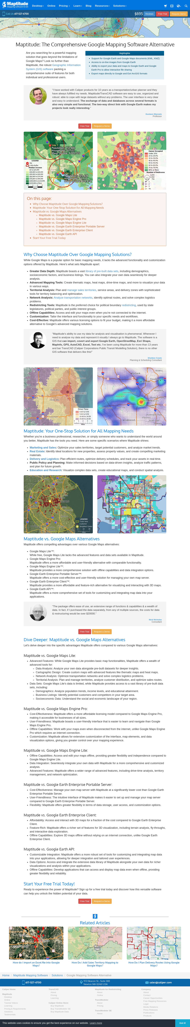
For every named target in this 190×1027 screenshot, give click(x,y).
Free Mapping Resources (154, 1001)
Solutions (119, 5)
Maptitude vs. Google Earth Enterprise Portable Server (72, 226)
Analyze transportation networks (73, 297)
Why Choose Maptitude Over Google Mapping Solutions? (68, 204)
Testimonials (10, 1014)
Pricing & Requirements (15, 1009)
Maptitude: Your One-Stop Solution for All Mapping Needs (68, 207)
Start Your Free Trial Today (49, 237)
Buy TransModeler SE (61, 1009)
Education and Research (45, 470)
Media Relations (150, 1007)
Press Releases (150, 1010)
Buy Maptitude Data (60, 1012)
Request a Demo (102, 126)
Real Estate (37, 451)
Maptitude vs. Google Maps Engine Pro (62, 218)
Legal (145, 1004)
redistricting (129, 305)
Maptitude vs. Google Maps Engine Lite (62, 222)
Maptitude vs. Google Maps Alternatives (57, 211)
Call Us (15, 13)
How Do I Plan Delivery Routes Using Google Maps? (153, 964)
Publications (148, 1013)
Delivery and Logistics (44, 458)
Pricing (64, 5)
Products (147, 1016)
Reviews (149, 14)
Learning (8, 1006)
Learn (77, 5)
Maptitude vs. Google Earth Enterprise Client (66, 230)
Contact (146, 995)
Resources (102, 5)
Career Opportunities (152, 998)
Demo (179, 14)
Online (51, 5)
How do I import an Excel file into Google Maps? (36, 964)
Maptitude (7, 994)
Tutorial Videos (11, 1003)
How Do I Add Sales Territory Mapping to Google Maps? (95, 964)
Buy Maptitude (57, 1006)
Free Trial (162, 14)
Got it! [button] (182, 1023)
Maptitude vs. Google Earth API (58, 234)
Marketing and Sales (43, 447)
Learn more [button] (96, 1023)
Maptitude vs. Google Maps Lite (58, 215)
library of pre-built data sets (102, 271)
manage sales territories (81, 290)
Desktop (38, 5)
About (53, 992)
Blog (88, 5)
